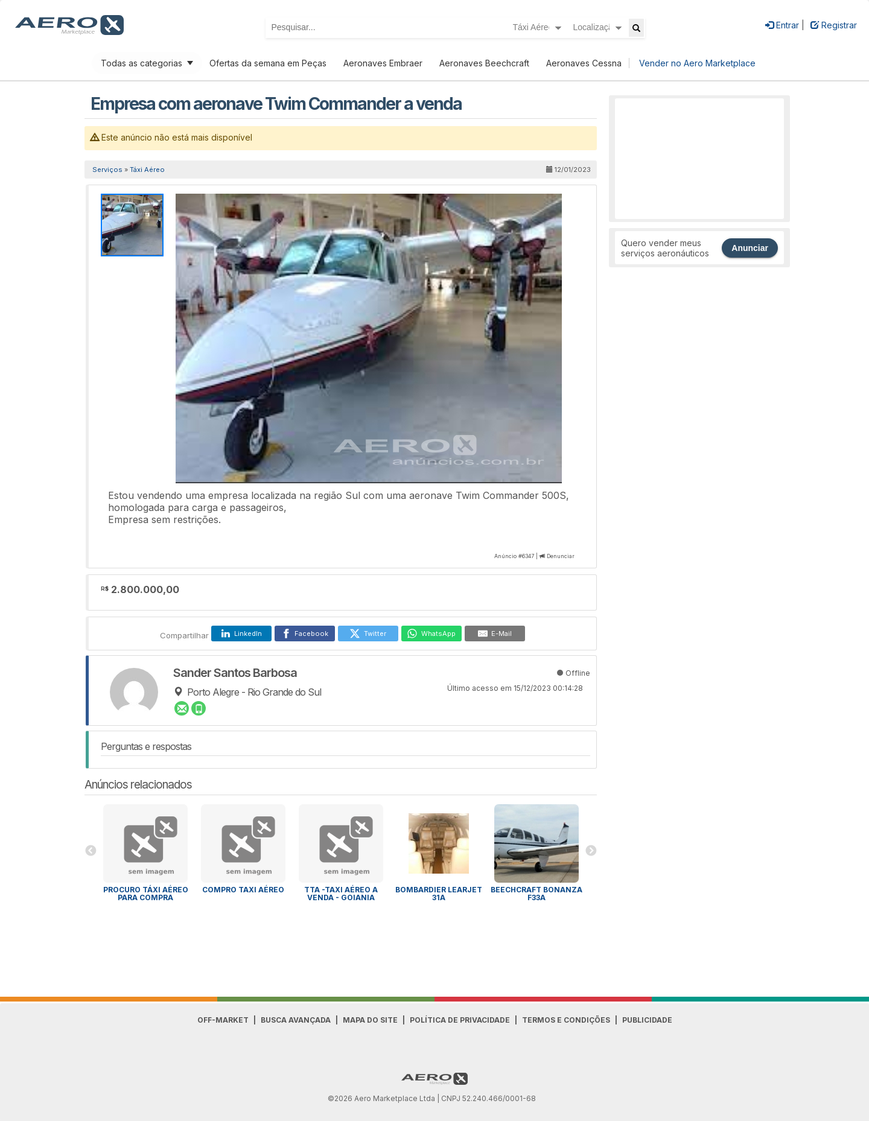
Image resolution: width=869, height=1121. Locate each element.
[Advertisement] (699, 158)
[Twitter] (368, 633)
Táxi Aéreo (147, 169)
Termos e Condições (566, 1019)
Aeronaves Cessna (584, 63)
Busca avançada (296, 1019)
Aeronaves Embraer (382, 63)
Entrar (782, 25)
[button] (551, 204)
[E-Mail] (495, 633)
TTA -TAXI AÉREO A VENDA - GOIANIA (341, 893)
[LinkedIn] (241, 633)
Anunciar (749, 248)
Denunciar (561, 556)
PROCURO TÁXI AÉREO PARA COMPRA (145, 893)
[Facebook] (305, 633)
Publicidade (647, 1019)
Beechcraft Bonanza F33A (536, 893)
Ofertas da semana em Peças (267, 63)
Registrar (833, 25)
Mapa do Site (370, 1019)
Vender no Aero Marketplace (697, 63)
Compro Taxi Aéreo (243, 890)
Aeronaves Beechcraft (484, 63)
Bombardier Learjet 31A (438, 893)
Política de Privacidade (460, 1019)
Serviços (107, 169)
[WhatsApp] (431, 633)
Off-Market (223, 1019)
